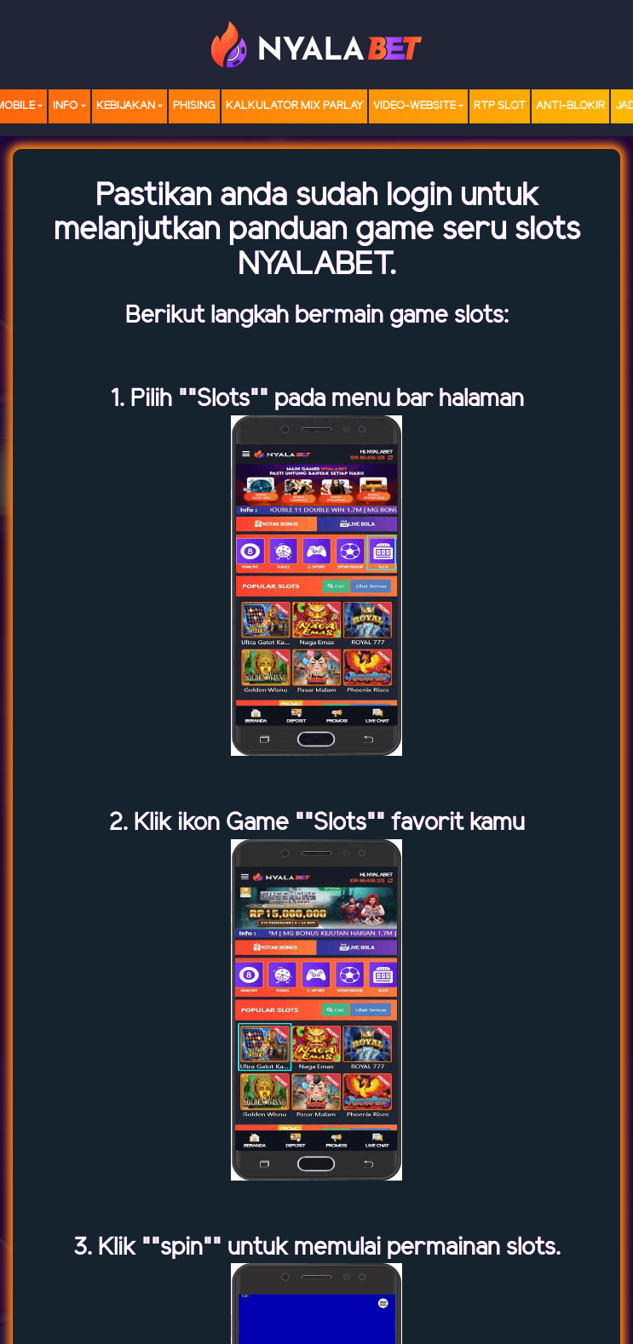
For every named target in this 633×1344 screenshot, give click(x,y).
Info (65, 106)
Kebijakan (125, 106)
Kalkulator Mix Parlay (294, 106)
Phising (194, 106)
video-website (414, 106)
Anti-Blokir (570, 106)
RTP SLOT (500, 106)
